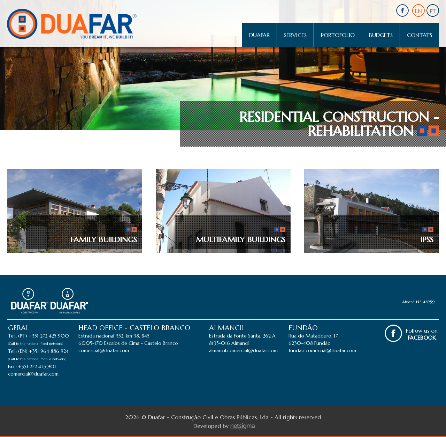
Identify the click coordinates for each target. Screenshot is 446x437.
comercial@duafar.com (33, 374)
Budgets (381, 34)
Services (295, 34)
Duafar (259, 34)
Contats (419, 34)
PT (433, 10)
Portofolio (338, 34)
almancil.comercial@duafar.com (243, 350)
